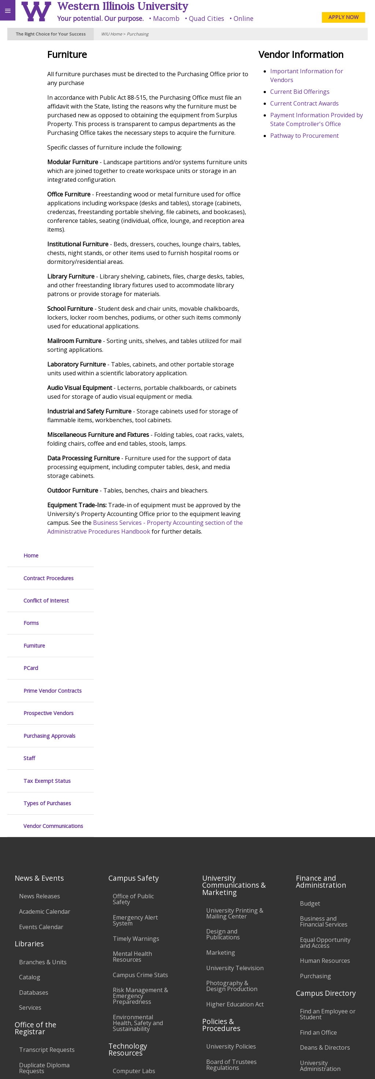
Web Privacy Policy (355, 1063)
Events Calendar (41, 696)
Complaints (221, 936)
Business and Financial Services (324, 690)
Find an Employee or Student (328, 783)
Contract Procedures (48, 77)
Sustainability (108, 1012)
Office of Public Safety (133, 668)
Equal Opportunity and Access (325, 711)
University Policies (231, 815)
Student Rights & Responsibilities (229, 918)
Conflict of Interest (46, 99)
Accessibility (21, 1012)
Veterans (149, 1012)
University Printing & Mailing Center (234, 682)
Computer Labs (134, 840)
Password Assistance (141, 876)
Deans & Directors (325, 816)
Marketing (220, 721)
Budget (310, 672)
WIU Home (111, 34)
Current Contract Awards (323, 103)
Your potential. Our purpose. (100, 18)
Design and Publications (223, 703)
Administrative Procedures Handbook (226, 873)
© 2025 (219, 1063)
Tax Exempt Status (47, 279)
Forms (31, 121)
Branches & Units (43, 731)
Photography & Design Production (231, 755)
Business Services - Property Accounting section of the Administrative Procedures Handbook (183, 584)
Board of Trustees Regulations (231, 833)
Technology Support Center (141, 894)
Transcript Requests (47, 819)
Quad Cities (206, 18)
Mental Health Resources (132, 725)
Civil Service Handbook (222, 896)
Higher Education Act (235, 773)
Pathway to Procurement (323, 144)
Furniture (34, 144)
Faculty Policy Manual (235, 851)
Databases (33, 761)
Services (30, 776)
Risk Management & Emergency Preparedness (140, 764)
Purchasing (137, 34)
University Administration (320, 835)
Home (30, 54)
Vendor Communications (53, 324)
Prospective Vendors (48, 212)
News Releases (39, 665)
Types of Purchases (47, 302)
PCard (30, 166)
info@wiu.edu (307, 1049)
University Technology (129, 916)
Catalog (29, 746)
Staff (29, 257)
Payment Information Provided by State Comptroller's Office (318, 124)
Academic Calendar (44, 680)
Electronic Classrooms (129, 858)
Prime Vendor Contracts (52, 189)
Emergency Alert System (135, 689)
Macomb (166, 18)
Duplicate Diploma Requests (44, 837)
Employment (64, 1012)
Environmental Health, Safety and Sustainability (138, 792)
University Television (235, 737)
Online (243, 18)
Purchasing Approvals (49, 234)
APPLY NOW (343, 17)
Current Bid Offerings (318, 92)
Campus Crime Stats (140, 744)
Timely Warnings (136, 707)
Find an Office (318, 801)
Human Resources (325, 729)
